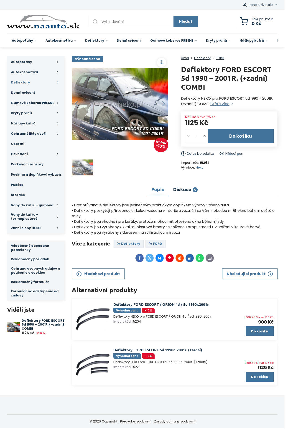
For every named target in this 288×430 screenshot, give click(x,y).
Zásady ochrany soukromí (174, 421)
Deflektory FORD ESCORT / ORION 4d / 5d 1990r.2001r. (161, 304)
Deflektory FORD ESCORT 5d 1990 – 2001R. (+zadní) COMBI (43, 324)
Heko (200, 167)
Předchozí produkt (98, 274)
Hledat (185, 21)
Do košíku (240, 136)
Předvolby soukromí (135, 421)
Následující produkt (250, 274)
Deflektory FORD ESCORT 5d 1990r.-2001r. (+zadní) (157, 349)
